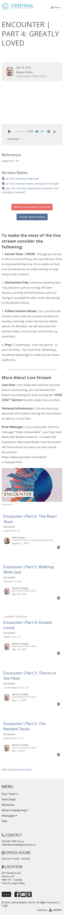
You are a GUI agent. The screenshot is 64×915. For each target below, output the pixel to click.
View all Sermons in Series (17, 769)
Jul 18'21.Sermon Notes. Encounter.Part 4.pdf (30, 183)
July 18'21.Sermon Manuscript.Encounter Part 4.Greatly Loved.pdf (30, 190)
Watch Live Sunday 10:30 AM (32, 207)
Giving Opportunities (32, 217)
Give (4, 821)
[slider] (20, 131)
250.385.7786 (9, 841)
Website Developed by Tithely (32, 909)
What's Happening (15, 810)
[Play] (9, 131)
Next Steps (9, 799)
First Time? (10, 794)
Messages (9, 815)
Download (13, 138)
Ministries (8, 805)
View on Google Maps (13, 883)
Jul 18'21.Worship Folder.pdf (20, 178)
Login (5, 905)
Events (6, 894)
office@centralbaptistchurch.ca (19, 844)
